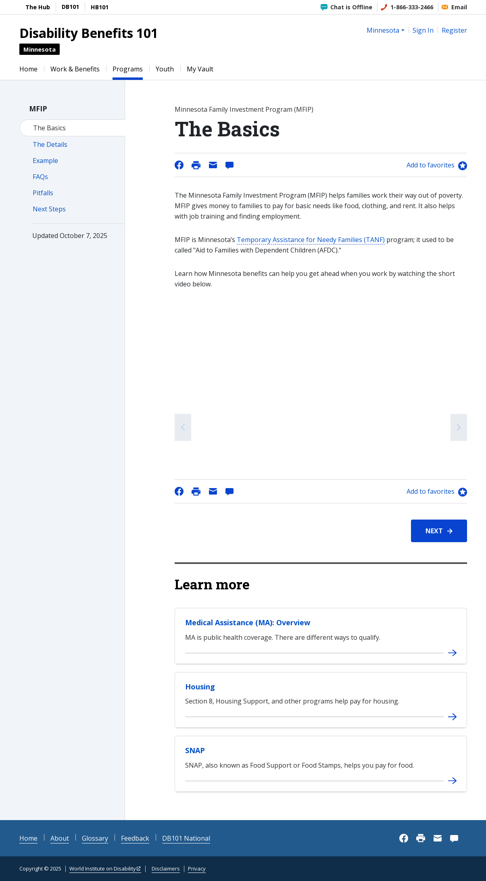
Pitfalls (43, 192)
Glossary (95, 838)
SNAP (195, 750)
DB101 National (186, 838)
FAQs (40, 176)
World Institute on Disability (102, 868)
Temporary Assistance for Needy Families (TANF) (311, 239)
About (59, 838)
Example (45, 160)
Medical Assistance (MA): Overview (247, 622)
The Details (50, 144)
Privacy (197, 868)
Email (459, 7)
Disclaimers (166, 868)
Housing (200, 686)
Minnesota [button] (383, 30)
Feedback (135, 838)
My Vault (200, 69)
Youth (165, 69)
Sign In (423, 30)
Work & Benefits (75, 69)
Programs (128, 69)
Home (28, 69)
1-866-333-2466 (411, 7)
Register (454, 30)
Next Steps (49, 209)
